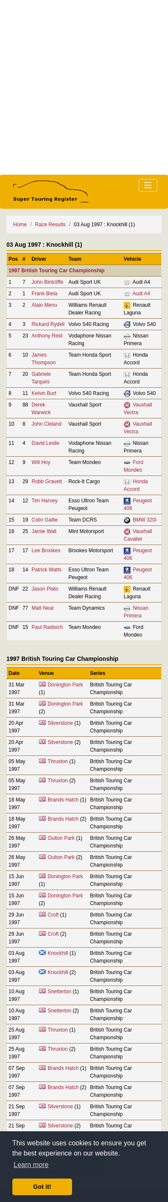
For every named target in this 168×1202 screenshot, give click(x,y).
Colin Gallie (45, 520)
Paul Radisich (47, 627)
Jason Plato (45, 589)
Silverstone (60, 723)
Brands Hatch (63, 800)
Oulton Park (61, 838)
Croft (53, 915)
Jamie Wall (44, 531)
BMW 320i (144, 520)
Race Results (50, 225)
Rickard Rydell (48, 324)
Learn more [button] (31, 1164)
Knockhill (58, 953)
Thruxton (58, 761)
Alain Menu (44, 305)
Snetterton (59, 991)
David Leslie (45, 443)
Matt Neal (42, 608)
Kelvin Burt (44, 393)
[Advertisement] (84, 87)
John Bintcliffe (48, 282)
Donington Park (65, 685)
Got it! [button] (42, 1186)
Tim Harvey (45, 501)
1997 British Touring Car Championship (56, 271)
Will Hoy (41, 462)
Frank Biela (45, 294)
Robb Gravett (47, 481)
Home (20, 225)
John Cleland (46, 424)
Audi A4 (141, 294)
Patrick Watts (46, 570)
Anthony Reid (47, 336)
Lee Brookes (46, 550)
